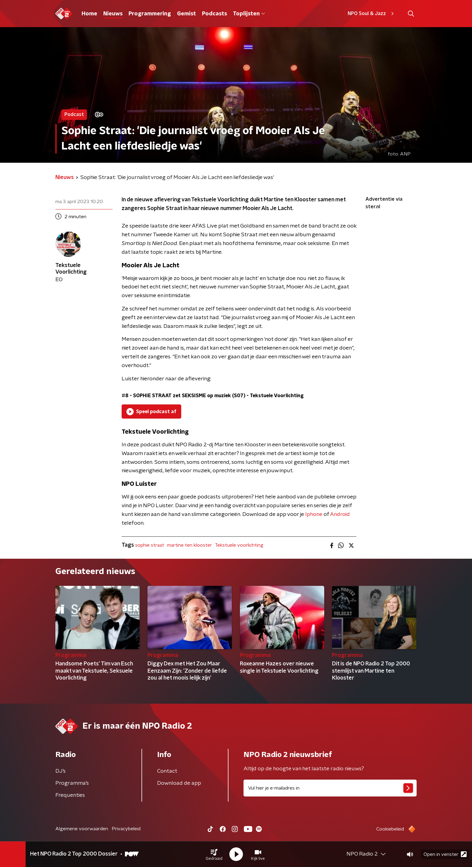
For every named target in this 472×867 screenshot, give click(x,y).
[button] (214, 854)
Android (340, 514)
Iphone (313, 514)
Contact (167, 771)
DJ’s (60, 771)
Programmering (150, 14)
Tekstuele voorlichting (239, 545)
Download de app (179, 783)
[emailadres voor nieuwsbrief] (330, 788)
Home (89, 14)
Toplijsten (249, 14)
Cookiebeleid (390, 829)
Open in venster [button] (445, 854)
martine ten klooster (189, 545)
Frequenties (70, 795)
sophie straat (149, 545)
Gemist (186, 14)
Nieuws (113, 14)
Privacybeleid (126, 828)
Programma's (72, 783)
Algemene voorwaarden (81, 828)
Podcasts (214, 14)
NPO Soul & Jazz (372, 14)
